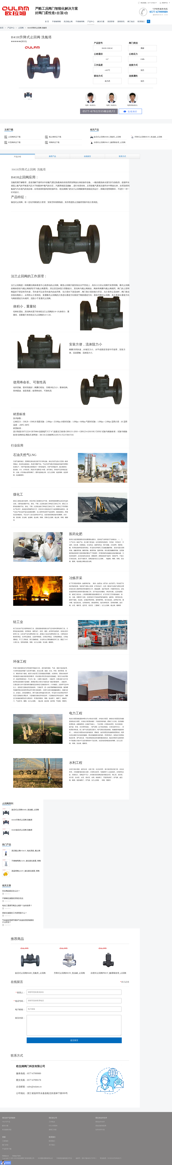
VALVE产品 (6, 1122)
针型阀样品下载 (14, 142)
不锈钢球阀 (80, 21)
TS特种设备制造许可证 (64, 1158)
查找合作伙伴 (100, 1122)
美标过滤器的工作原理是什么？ (14, 913)
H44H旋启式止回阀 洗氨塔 (22, 830)
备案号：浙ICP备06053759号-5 (86, 1158)
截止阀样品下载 (55, 137)
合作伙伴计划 (100, 1129)
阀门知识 (130, 21)
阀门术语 (5, 1145)
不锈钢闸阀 (56, 21)
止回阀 (21, 28)
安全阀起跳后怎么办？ (11, 891)
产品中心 (90, 21)
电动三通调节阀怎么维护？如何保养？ (17, 906)
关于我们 (52, 1145)
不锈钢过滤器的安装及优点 (12, 898)
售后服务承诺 (6, 1129)
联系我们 (141, 21)
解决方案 (100, 21)
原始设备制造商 (100, 1126)
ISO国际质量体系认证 (45, 1158)
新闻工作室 (52, 1129)
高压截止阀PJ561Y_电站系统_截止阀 (26, 851)
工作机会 (52, 1122)
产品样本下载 (6, 1149)
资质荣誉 (110, 21)
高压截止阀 (68, 21)
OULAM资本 (53, 1126)
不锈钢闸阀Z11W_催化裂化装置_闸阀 (26, 861)
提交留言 (74, 1040)
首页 (2, 28)
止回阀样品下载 (14, 137)
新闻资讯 (121, 21)
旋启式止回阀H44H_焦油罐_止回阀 (25, 810)
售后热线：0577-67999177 (147, 3)
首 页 (47, 21)
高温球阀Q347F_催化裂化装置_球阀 (25, 871)
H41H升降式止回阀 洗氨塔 (22, 820)
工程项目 (5, 1141)
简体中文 (163, 3)
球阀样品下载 (54, 142)
